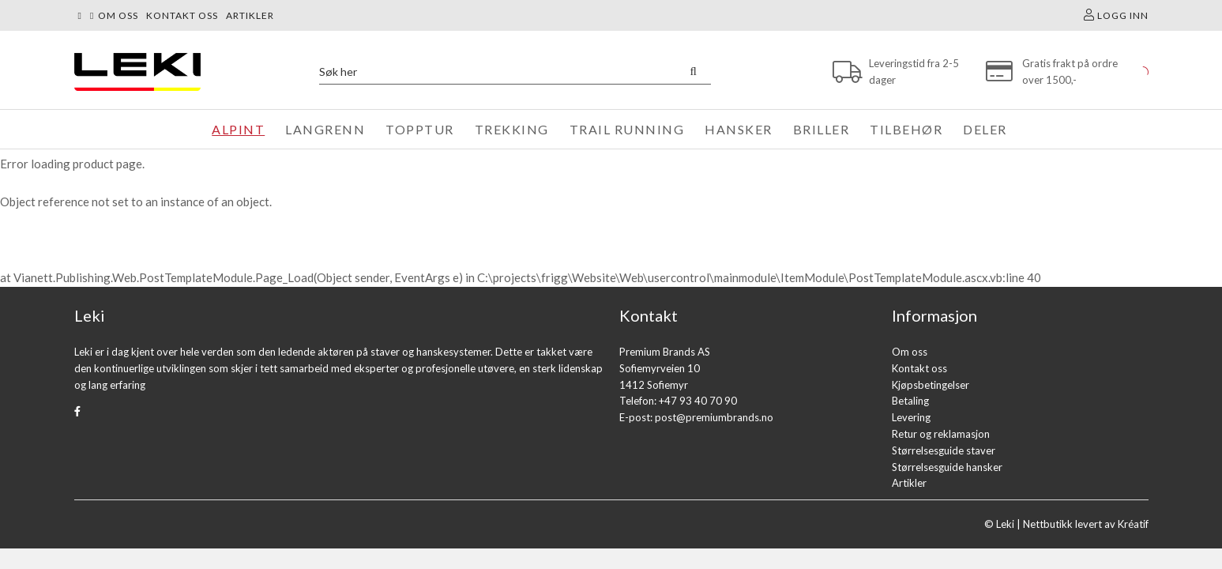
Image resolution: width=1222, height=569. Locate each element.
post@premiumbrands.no (714, 417)
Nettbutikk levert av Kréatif (1086, 524)
